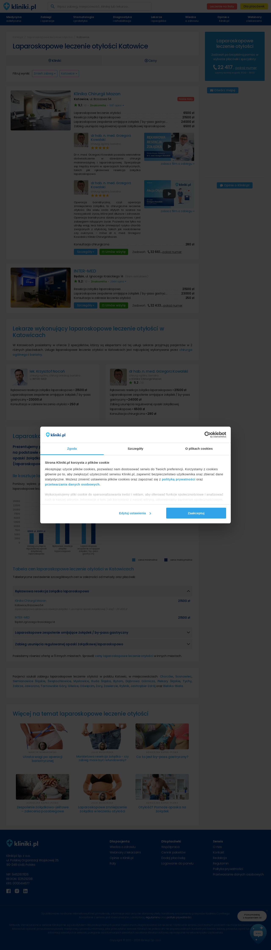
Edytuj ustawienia (135, 513)
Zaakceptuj (196, 513)
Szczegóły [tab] (135, 448)
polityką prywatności (178, 479)
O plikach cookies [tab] (199, 448)
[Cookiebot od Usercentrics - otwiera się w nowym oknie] (207, 434)
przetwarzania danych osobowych (72, 484)
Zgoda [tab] (72, 448)
